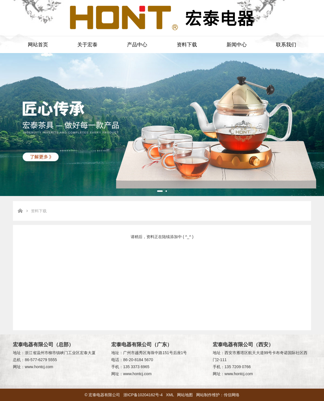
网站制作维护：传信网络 (217, 395)
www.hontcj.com (39, 366)
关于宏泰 (87, 44)
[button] (160, 191)
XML (170, 395)
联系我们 (286, 44)
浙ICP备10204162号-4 (143, 395)
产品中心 (137, 44)
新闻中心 (236, 44)
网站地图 (185, 395)
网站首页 (38, 44)
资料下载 (187, 44)
